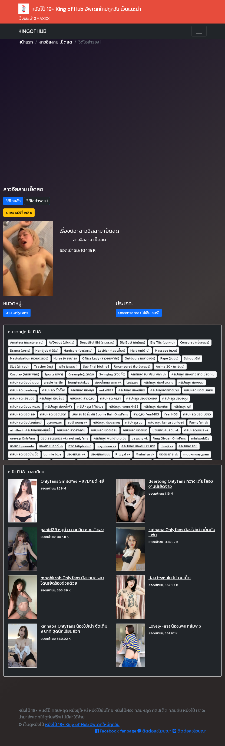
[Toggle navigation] (199, 31)
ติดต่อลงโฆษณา (154, 731)
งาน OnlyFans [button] (17, 313)
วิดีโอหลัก (13, 201)
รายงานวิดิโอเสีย (19, 212)
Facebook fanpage (115, 731)
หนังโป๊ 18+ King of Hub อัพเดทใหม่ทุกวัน (82, 724)
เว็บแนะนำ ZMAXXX (33, 18)
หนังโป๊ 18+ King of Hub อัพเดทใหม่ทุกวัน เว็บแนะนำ (79, 9)
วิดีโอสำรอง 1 (37, 201)
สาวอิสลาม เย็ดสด (55, 42)
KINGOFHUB (32, 31)
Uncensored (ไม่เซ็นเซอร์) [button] (138, 313)
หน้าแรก (25, 42)
